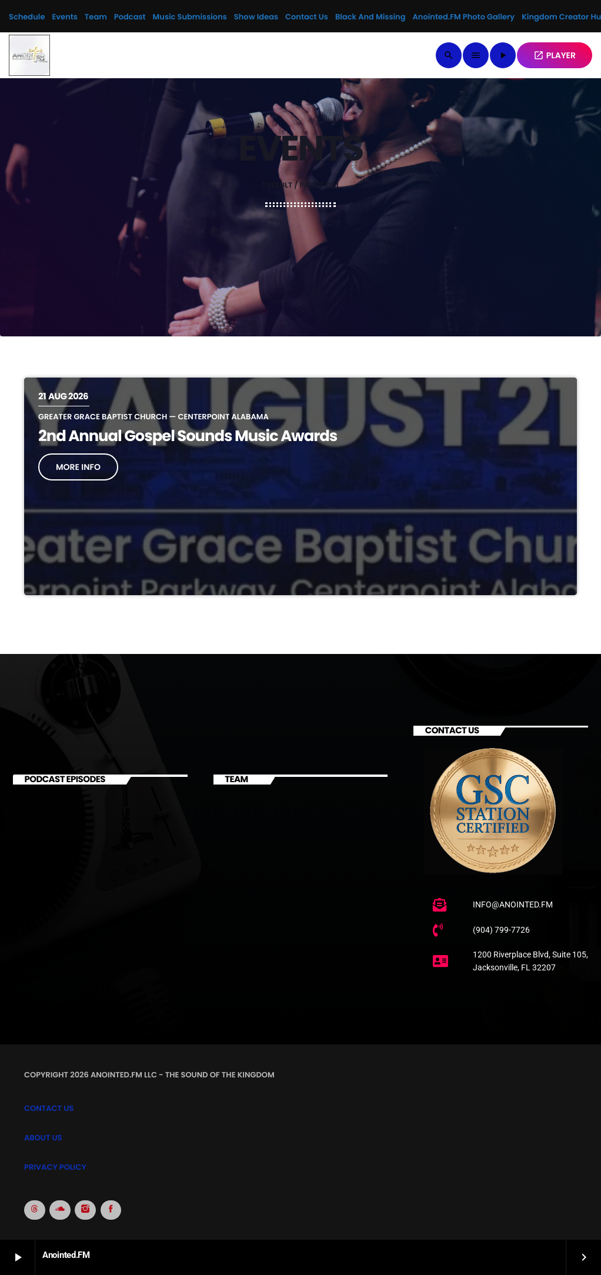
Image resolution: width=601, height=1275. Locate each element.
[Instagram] (85, 1210)
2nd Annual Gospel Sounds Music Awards (187, 436)
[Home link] (29, 55)
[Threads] (34, 1210)
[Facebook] (111, 1210)
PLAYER (554, 55)
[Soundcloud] (60, 1210)
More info (78, 467)
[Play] (503, 55)
